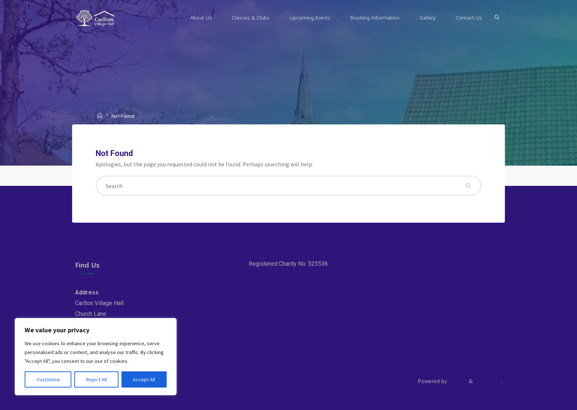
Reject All (96, 379)
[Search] (496, 17)
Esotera (457, 381)
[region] (96, 356)
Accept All (144, 379)
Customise (48, 379)
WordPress (487, 381)
